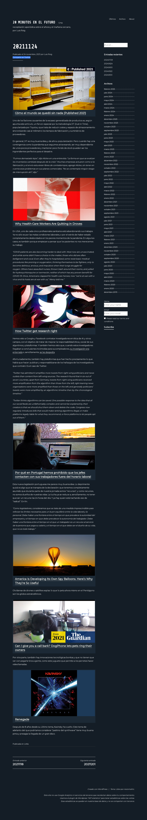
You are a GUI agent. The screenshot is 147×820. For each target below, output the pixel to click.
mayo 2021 (108, 236)
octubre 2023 (109, 135)
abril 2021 (108, 240)
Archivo (122, 19)
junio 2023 (108, 146)
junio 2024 (108, 105)
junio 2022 (108, 188)
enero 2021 (108, 251)
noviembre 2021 (111, 214)
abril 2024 (108, 112)
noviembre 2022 (111, 172)
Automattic (129, 797)
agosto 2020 (109, 270)
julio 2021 (108, 229)
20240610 (108, 76)
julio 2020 (108, 274)
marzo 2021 (109, 244)
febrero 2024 (109, 120)
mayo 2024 (109, 109)
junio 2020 (108, 278)
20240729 (108, 68)
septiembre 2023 (111, 139)
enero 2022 (109, 206)
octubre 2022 (109, 176)
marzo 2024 (109, 116)
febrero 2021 (109, 248)
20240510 (108, 83)
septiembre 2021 (111, 221)
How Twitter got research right (36, 339)
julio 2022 (108, 184)
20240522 (108, 79)
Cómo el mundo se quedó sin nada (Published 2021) (50, 121)
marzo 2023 (109, 157)
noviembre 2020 (111, 259)
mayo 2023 (109, 150)
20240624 (108, 72)
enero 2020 (109, 297)
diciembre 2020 (111, 255)
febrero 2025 (109, 97)
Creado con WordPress (97, 797)
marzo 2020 (109, 289)
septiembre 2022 (111, 180)
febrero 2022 (109, 202)
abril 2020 (108, 285)
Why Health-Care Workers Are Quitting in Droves (48, 232)
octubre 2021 (109, 218)
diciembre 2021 (110, 210)
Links (26, 752)
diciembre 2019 (110, 300)
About (131, 19)
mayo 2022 (109, 191)
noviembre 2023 (111, 131)
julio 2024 (108, 101)
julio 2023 (108, 142)
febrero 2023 (109, 161)
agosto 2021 (109, 225)
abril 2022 (108, 195)
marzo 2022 (109, 199)
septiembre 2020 (111, 267)
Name (106, 309)
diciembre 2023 (110, 127)
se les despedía (47, 360)
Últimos (112, 19)
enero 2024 (109, 123)
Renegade (22, 727)
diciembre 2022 (110, 169)
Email (106, 318)
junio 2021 (108, 233)
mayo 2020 (109, 282)
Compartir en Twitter (21, 66)
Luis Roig (48, 63)
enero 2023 (109, 165)
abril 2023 (108, 154)
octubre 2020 (110, 263)
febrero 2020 (109, 293)
